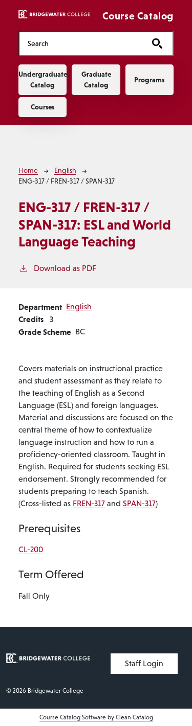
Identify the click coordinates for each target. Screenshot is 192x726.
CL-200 (30, 549)
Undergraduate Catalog (42, 79)
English (65, 170)
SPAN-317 (139, 503)
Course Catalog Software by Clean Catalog (96, 717)
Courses (42, 107)
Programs (149, 80)
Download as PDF (57, 267)
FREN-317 (89, 503)
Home (28, 170)
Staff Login (144, 663)
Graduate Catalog (96, 79)
